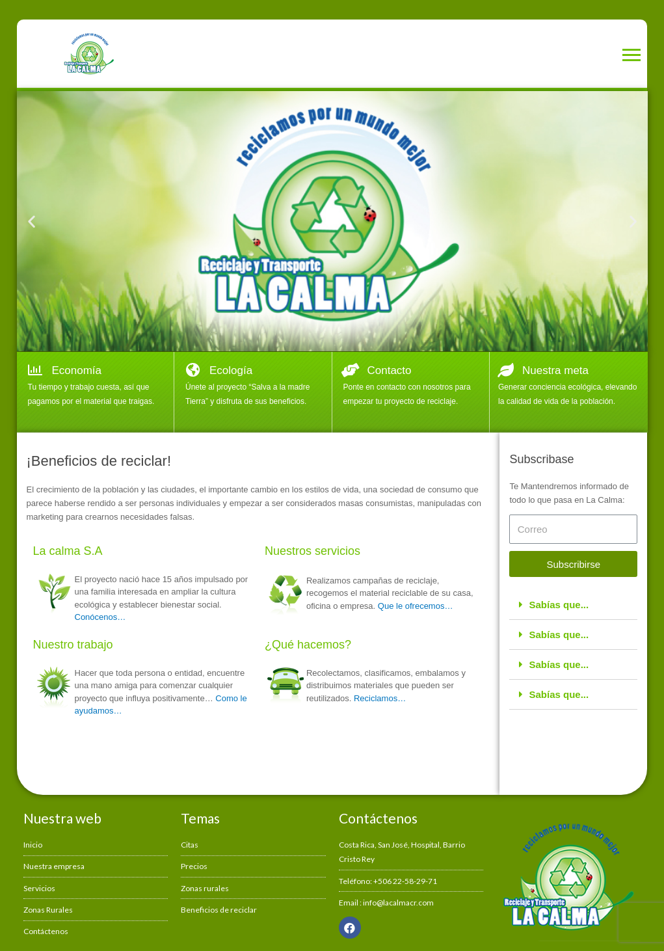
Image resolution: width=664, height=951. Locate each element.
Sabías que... (559, 604)
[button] (31, 221)
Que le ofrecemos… (415, 606)
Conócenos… (100, 617)
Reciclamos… (380, 698)
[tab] (573, 605)
